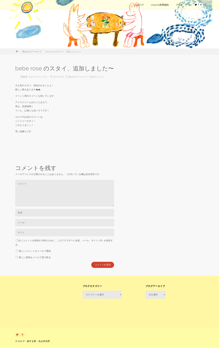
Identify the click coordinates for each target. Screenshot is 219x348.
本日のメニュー (100, 76)
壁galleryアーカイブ (32, 51)
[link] (188, 5)
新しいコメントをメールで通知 (35, 251)
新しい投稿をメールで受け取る (35, 257)
